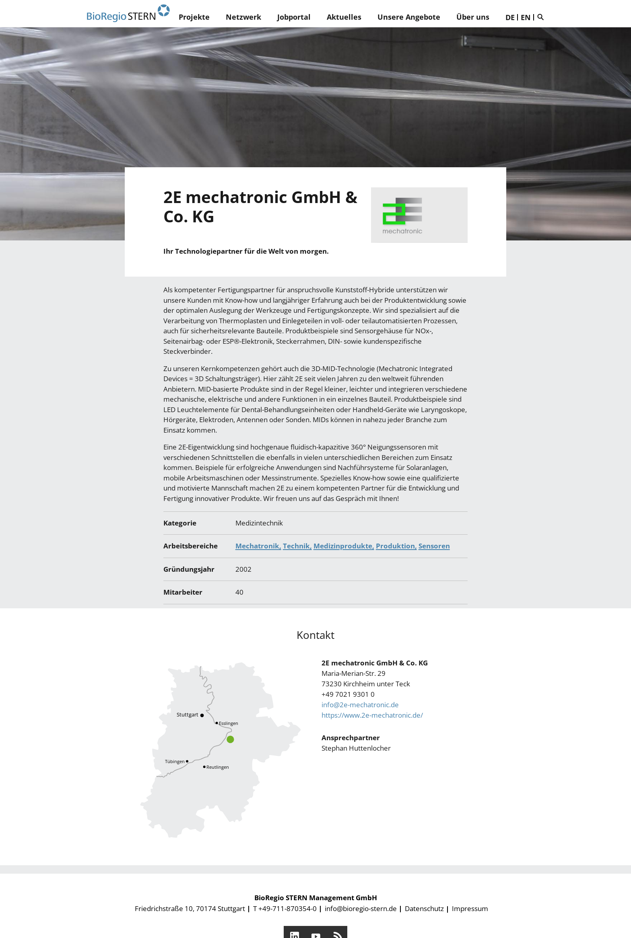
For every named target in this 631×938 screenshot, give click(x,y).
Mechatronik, (258, 545)
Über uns (472, 17)
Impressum (470, 908)
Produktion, (396, 545)
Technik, (297, 545)
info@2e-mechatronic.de (360, 704)
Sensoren (434, 545)
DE (510, 17)
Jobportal (294, 17)
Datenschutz (424, 908)
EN (526, 17)
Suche (542, 17)
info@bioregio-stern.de (361, 908)
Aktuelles (344, 17)
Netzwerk (243, 17)
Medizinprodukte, (343, 545)
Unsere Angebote (408, 17)
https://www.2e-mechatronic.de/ (372, 715)
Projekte (194, 17)
